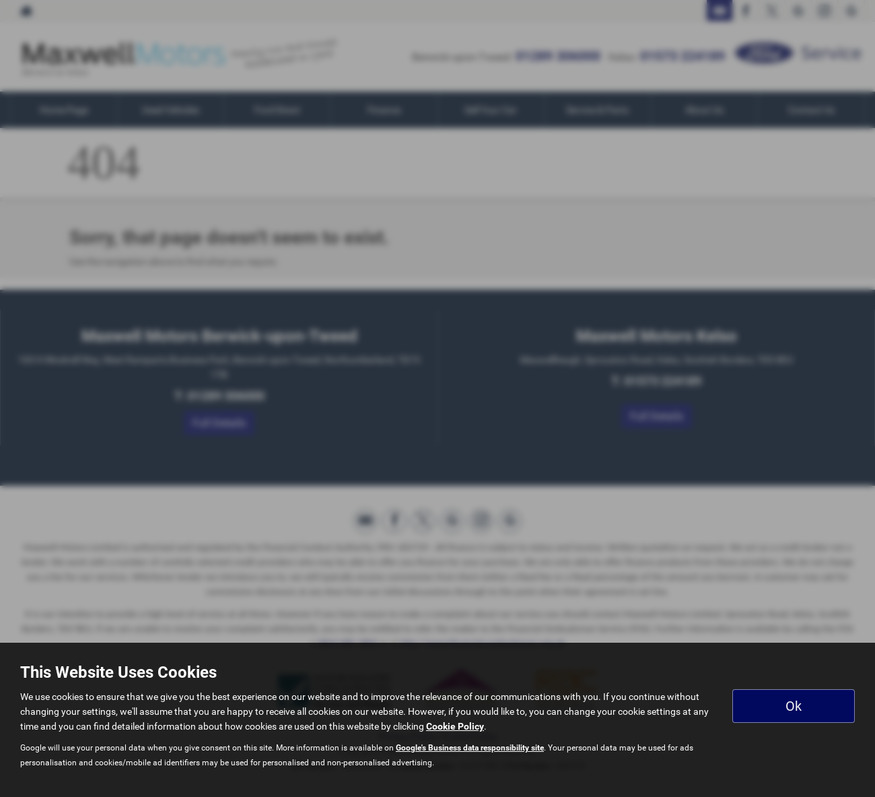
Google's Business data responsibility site (470, 748)
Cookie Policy (455, 726)
